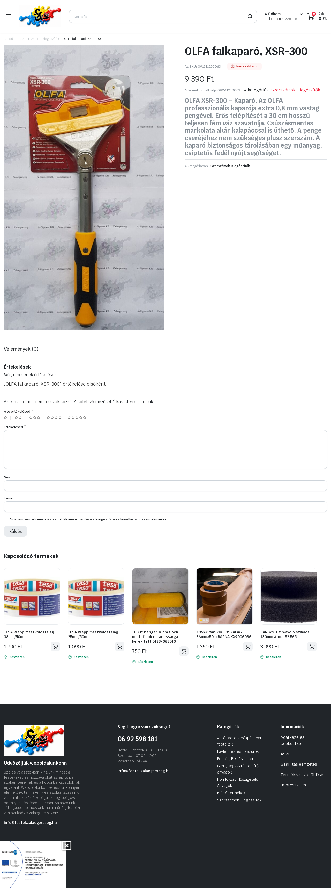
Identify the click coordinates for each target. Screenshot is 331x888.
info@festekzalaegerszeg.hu (30, 823)
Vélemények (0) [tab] (21, 349)
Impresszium (293, 785)
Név (7, 477)
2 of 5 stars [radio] (20, 418)
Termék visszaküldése (302, 774)
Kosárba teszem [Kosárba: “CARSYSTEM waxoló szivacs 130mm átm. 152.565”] (312, 646)
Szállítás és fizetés (299, 764)
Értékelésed (15, 427)
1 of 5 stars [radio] (7, 418)
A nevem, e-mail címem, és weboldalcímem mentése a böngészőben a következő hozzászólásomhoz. (89, 519)
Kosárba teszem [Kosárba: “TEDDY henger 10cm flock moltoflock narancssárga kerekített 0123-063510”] (183, 651)
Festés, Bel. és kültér (235, 758)
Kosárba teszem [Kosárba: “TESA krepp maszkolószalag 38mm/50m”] (55, 646)
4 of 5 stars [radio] (55, 418)
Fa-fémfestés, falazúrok (238, 751)
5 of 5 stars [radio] (77, 418)
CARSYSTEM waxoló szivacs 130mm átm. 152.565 (285, 634)
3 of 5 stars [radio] (35, 418)
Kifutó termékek (231, 793)
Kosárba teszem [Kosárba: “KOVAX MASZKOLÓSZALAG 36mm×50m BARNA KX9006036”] (248, 646)
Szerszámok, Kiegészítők (40, 39)
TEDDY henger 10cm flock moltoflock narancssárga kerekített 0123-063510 (155, 637)
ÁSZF (285, 754)
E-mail (8, 498)
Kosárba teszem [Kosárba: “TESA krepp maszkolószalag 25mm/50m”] (119, 646)
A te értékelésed (18, 411)
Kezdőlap (10, 39)
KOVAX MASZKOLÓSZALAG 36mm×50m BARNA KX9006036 (223, 634)
